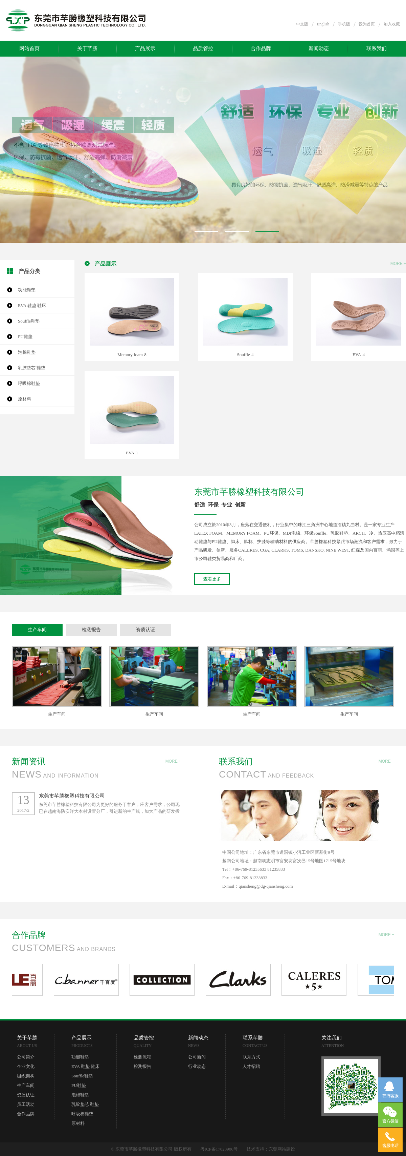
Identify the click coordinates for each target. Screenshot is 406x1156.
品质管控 (203, 48)
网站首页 (29, 48)
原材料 (24, 398)
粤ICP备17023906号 (219, 1149)
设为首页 (367, 24)
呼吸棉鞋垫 (29, 383)
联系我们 (376, 48)
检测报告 (91, 629)
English (323, 24)
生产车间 (37, 629)
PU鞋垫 (25, 336)
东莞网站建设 (282, 1149)
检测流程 (142, 1056)
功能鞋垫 (27, 289)
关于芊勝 (87, 48)
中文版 (302, 24)
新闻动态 (319, 48)
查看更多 (212, 578)
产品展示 (145, 48)
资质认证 (145, 629)
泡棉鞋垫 (27, 352)
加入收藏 (392, 24)
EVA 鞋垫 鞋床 (32, 305)
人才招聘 (251, 1066)
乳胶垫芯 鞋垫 (31, 367)
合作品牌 (261, 48)
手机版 (344, 24)
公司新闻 (197, 1056)
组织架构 (26, 1075)
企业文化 (26, 1066)
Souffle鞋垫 (29, 321)
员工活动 (26, 1104)
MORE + (398, 263)
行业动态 (197, 1066)
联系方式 (251, 1056)
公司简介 (26, 1056)
